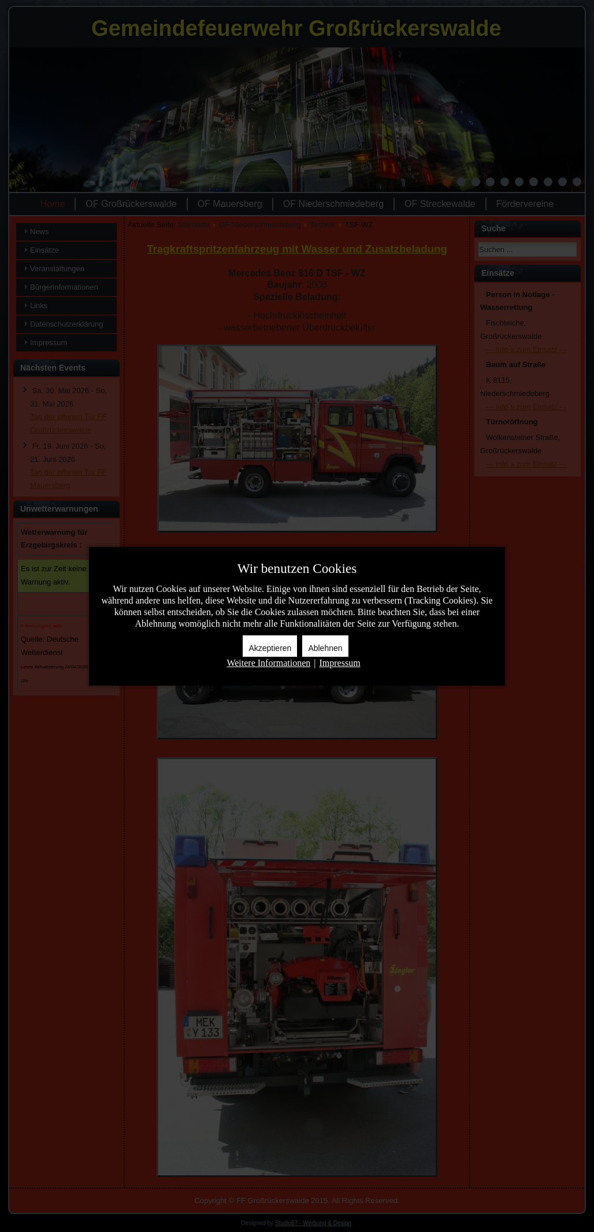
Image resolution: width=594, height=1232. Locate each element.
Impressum (339, 663)
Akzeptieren (269, 648)
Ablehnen (325, 648)
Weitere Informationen (268, 663)
